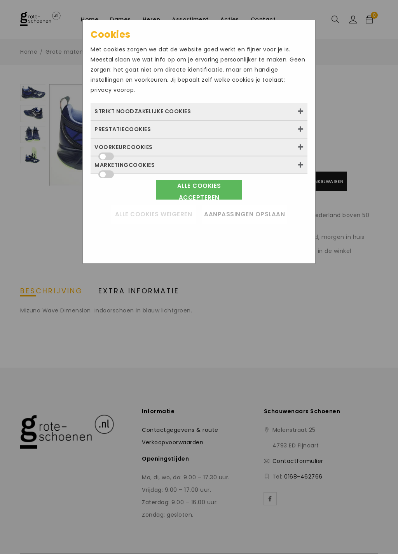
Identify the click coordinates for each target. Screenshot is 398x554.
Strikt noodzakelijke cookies (142, 111)
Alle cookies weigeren (153, 214)
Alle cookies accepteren (199, 191)
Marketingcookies (124, 167)
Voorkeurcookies (123, 149)
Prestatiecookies (122, 129)
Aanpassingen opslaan (244, 214)
